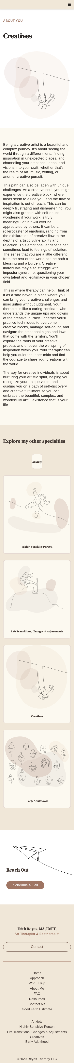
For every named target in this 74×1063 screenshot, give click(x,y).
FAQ (37, 993)
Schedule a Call (25, 885)
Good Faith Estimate (37, 1009)
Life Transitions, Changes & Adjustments (37, 1032)
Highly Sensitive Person (36, 1026)
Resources (37, 999)
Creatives (37, 1037)
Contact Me (37, 1004)
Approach (37, 978)
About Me (37, 988)
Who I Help (37, 983)
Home (37, 973)
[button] (69, 4)
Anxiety (37, 1021)
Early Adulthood (37, 1041)
